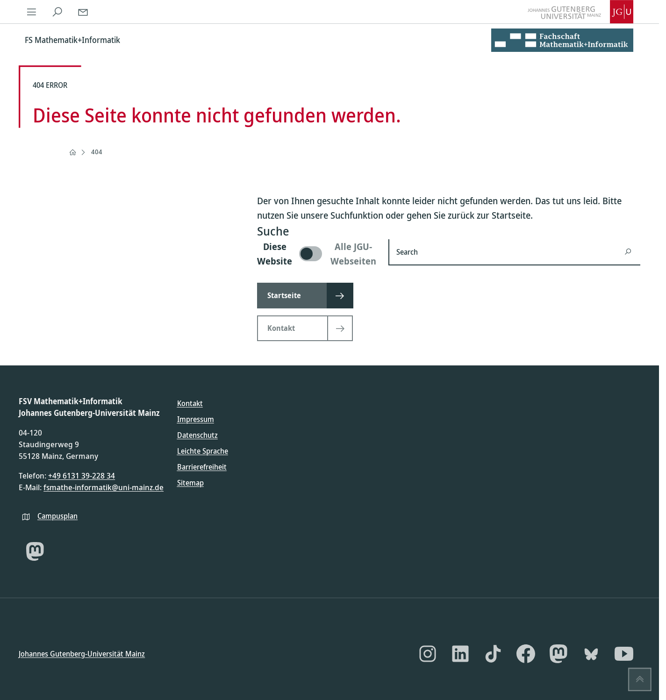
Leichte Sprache (202, 451)
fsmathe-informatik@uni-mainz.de (103, 487)
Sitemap (190, 483)
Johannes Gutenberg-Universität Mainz (82, 653)
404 (96, 151)
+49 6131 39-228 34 (81, 475)
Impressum (195, 419)
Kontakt (190, 403)
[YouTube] (624, 653)
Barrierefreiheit (202, 467)
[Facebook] (525, 653)
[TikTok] (493, 653)
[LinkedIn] (460, 653)
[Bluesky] (591, 653)
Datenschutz (197, 435)
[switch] (317, 253)
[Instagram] (427, 653)
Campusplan (57, 515)
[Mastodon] (35, 551)
